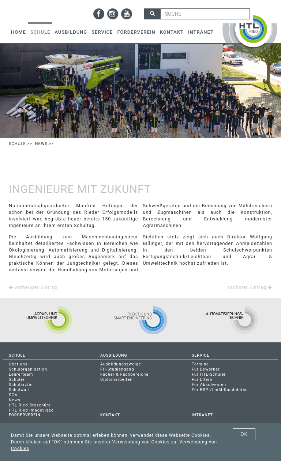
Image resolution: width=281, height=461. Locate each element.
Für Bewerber (206, 369)
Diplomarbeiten (116, 379)
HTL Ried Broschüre (30, 405)
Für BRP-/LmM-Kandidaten (220, 389)
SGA (13, 395)
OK (244, 434)
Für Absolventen (209, 384)
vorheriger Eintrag (33, 287)
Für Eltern (202, 379)
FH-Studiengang (117, 369)
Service (102, 32)
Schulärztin (21, 384)
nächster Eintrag (249, 287)
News (41, 143)
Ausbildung (71, 32)
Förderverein (136, 32)
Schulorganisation (28, 369)
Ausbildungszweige (120, 364)
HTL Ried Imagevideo (31, 410)
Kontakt (172, 32)
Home (18, 32)
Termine (200, 364)
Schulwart (19, 389)
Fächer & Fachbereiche (124, 374)
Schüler (17, 379)
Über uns (18, 364)
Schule (40, 32)
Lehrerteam (21, 374)
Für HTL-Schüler (209, 374)
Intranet (201, 32)
